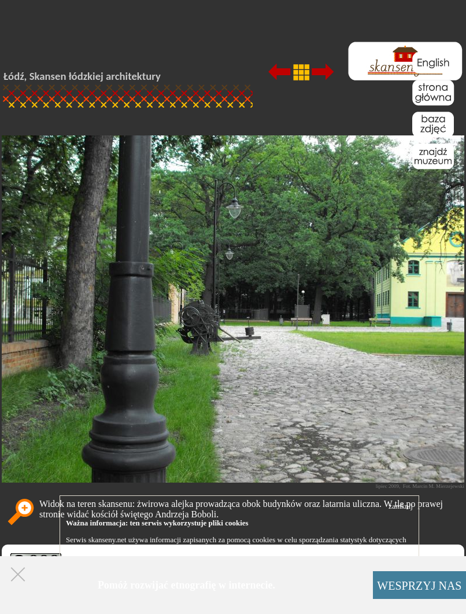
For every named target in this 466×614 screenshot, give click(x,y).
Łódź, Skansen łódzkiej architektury (82, 76)
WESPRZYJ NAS (419, 585)
